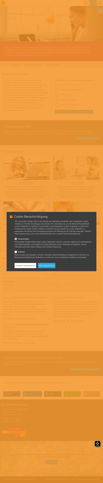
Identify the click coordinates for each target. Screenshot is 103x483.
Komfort (21, 252)
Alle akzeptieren (46, 265)
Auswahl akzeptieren (25, 265)
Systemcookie (23, 239)
